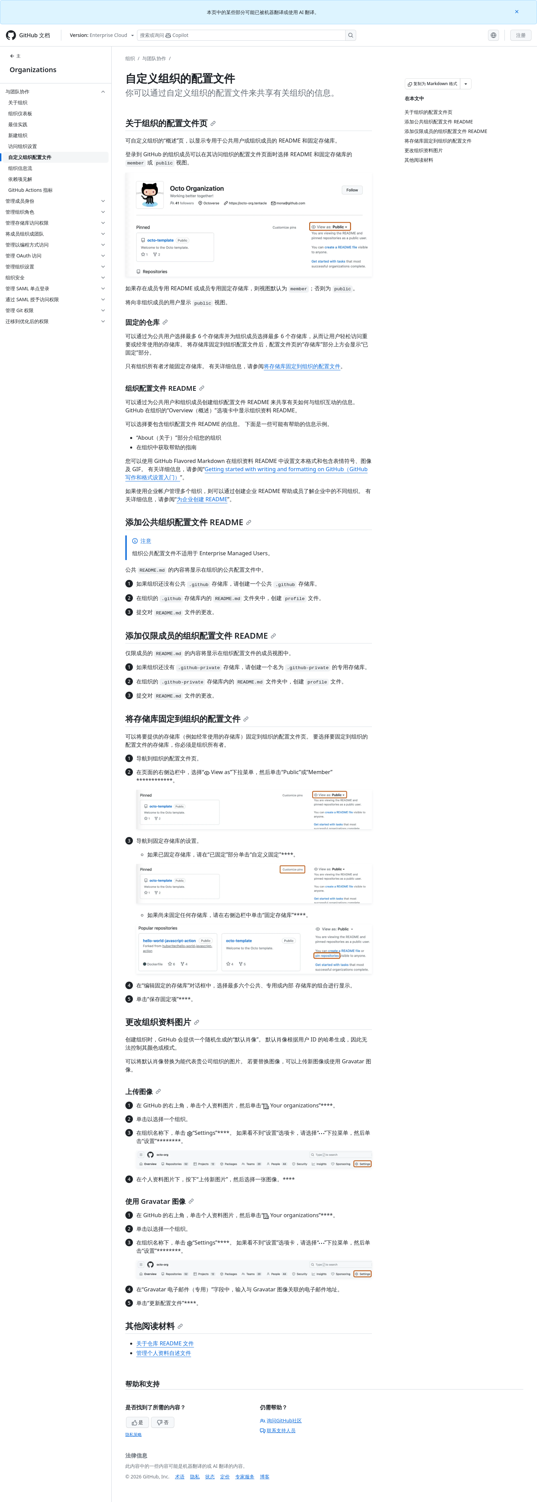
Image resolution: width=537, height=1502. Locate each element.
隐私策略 (133, 1434)
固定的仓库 (146, 322)
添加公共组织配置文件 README (188, 522)
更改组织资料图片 (162, 1021)
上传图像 (143, 1091)
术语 (180, 1476)
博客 (265, 1476)
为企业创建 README (202, 499)
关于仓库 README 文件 (165, 1343)
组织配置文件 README (164, 388)
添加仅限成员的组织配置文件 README (200, 635)
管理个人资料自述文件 (163, 1353)
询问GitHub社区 (281, 1420)
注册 (521, 35)
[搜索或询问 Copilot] (246, 35)
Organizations (33, 69)
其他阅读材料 (154, 1325)
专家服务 (244, 1476)
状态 (210, 1476)
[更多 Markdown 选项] (466, 83)
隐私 (195, 1476)
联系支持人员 (278, 1430)
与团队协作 (154, 58)
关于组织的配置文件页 (170, 123)
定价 (225, 1476)
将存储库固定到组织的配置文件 (302, 366)
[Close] (517, 11)
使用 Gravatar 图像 (159, 1201)
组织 (130, 58)
